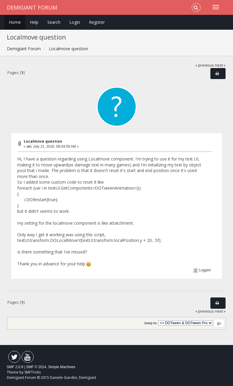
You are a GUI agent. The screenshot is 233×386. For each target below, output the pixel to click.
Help (34, 22)
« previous (204, 65)
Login (74, 22)
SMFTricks (32, 372)
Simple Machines (61, 367)
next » (220, 65)
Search (53, 22)
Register (97, 22)
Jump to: (150, 323)
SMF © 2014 (36, 367)
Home (15, 22)
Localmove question (43, 141)
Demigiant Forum (32, 7)
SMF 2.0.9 (15, 367)
